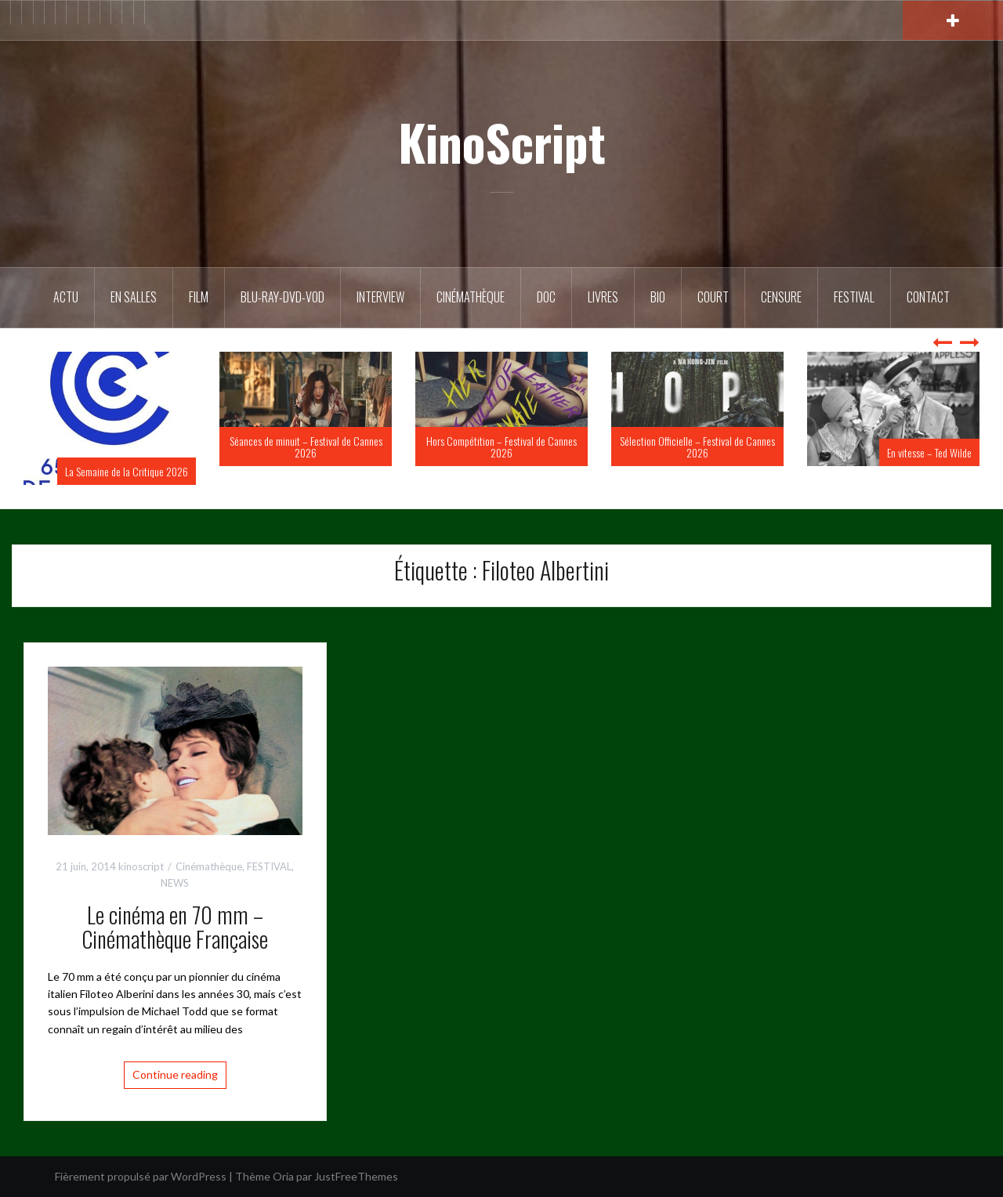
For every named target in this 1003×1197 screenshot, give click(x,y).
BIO (657, 296)
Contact (928, 296)
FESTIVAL (269, 866)
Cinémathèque (470, 296)
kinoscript (141, 866)
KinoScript (502, 142)
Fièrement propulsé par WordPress (140, 1176)
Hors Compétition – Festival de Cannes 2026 (501, 446)
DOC (546, 296)
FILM (198, 296)
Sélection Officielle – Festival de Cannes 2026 (697, 446)
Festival (854, 296)
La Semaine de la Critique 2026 (126, 471)
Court (713, 296)
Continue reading (175, 1074)
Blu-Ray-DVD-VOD (282, 296)
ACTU (65, 296)
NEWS (175, 883)
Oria (283, 1176)
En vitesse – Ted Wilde (929, 452)
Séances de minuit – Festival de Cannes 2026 (306, 446)
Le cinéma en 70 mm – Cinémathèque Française (174, 927)
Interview (380, 296)
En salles (133, 296)
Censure (781, 296)
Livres (603, 296)
